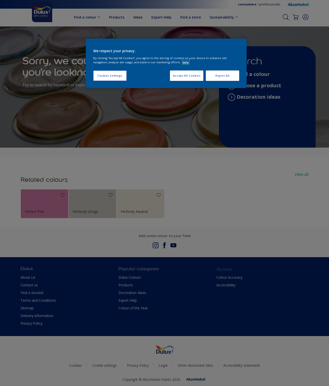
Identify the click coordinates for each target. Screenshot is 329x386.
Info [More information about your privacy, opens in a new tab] (186, 62)
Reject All (222, 75)
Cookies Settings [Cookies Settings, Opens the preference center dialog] (109, 75)
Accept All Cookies (186, 75)
